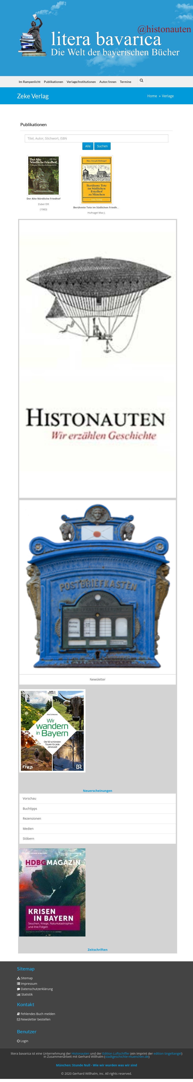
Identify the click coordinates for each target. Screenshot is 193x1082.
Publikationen (53, 82)
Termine (125, 82)
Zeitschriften (98, 950)
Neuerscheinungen (97, 791)
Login (22, 1041)
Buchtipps (30, 808)
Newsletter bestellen (34, 1019)
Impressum (27, 983)
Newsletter (98, 679)
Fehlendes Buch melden (36, 1014)
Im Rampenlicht (29, 82)
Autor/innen (107, 82)
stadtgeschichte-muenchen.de (126, 1056)
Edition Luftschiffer (115, 1053)
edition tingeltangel (168, 1053)
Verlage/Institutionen (81, 82)
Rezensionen (32, 818)
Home (152, 96)
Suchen (102, 146)
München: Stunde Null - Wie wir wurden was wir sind (96, 1065)
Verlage (168, 96)
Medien (28, 828)
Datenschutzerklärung (35, 989)
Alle (88, 146)
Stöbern (28, 838)
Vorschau (29, 798)
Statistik (25, 994)
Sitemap (25, 978)
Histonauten (80, 1053)
